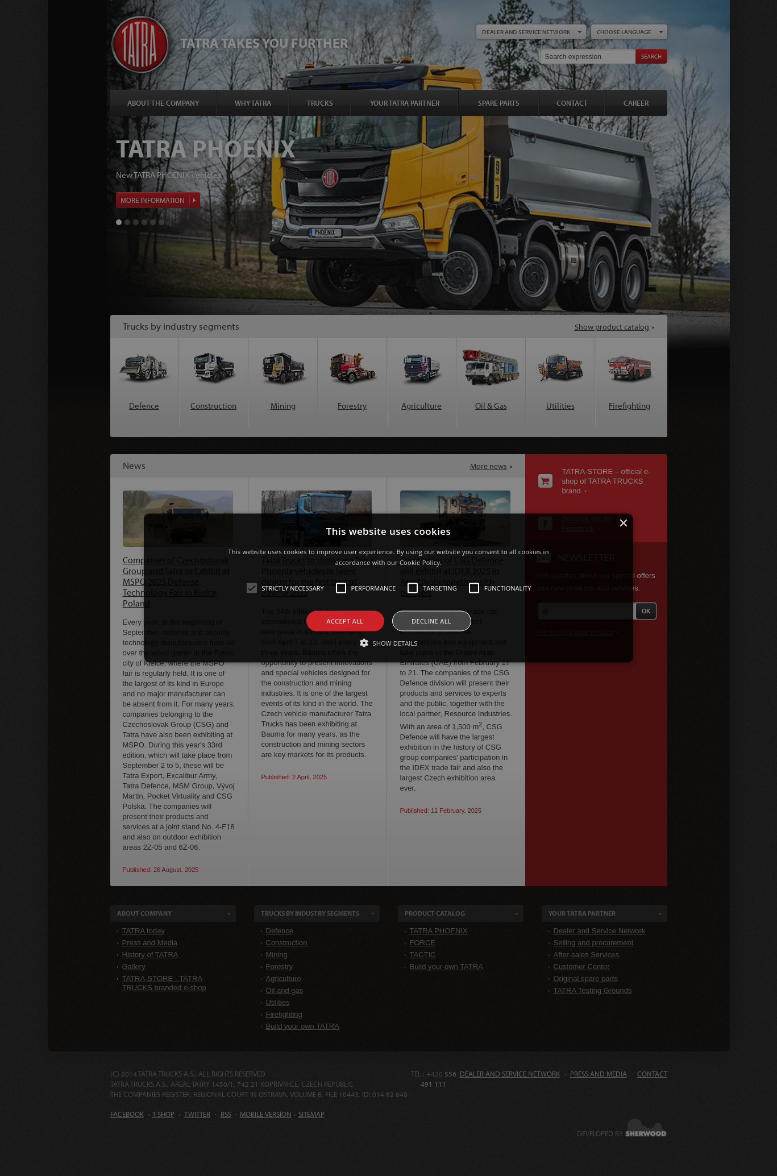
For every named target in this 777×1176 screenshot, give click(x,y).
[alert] (388, 588)
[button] (388, 588)
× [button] (623, 523)
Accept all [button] (345, 621)
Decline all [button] (431, 621)
